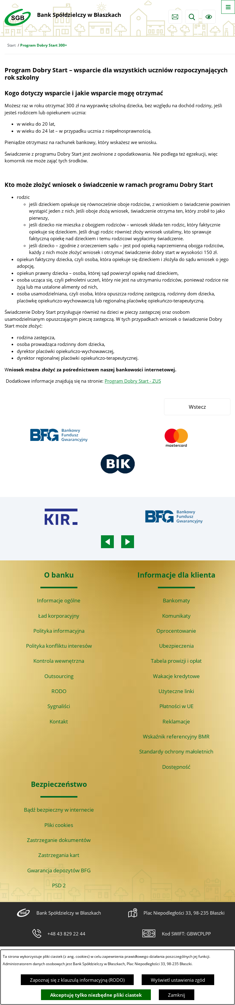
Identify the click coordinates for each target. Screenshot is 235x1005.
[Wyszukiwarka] (192, 17)
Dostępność (176, 766)
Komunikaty (176, 615)
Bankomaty (176, 600)
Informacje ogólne (58, 600)
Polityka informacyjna (58, 630)
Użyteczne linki (176, 691)
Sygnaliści (58, 706)
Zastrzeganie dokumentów (59, 840)
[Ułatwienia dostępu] (209, 17)
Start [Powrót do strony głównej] (11, 45)
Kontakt (59, 721)
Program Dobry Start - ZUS (133, 381)
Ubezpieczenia (176, 645)
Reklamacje (176, 721)
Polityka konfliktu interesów (59, 645)
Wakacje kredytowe (176, 676)
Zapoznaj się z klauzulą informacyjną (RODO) (77, 980)
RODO (58, 691)
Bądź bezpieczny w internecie (59, 809)
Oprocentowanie (176, 630)
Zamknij (176, 995)
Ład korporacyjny (58, 615)
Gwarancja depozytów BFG (59, 870)
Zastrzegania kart (58, 855)
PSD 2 (59, 885)
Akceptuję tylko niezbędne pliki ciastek (96, 995)
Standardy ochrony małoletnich (176, 751)
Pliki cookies (58, 825)
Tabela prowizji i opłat (176, 660)
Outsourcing (58, 676)
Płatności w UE (176, 706)
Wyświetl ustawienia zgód (178, 980)
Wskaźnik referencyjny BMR (176, 736)
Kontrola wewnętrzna (58, 660)
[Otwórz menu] (228, 7)
